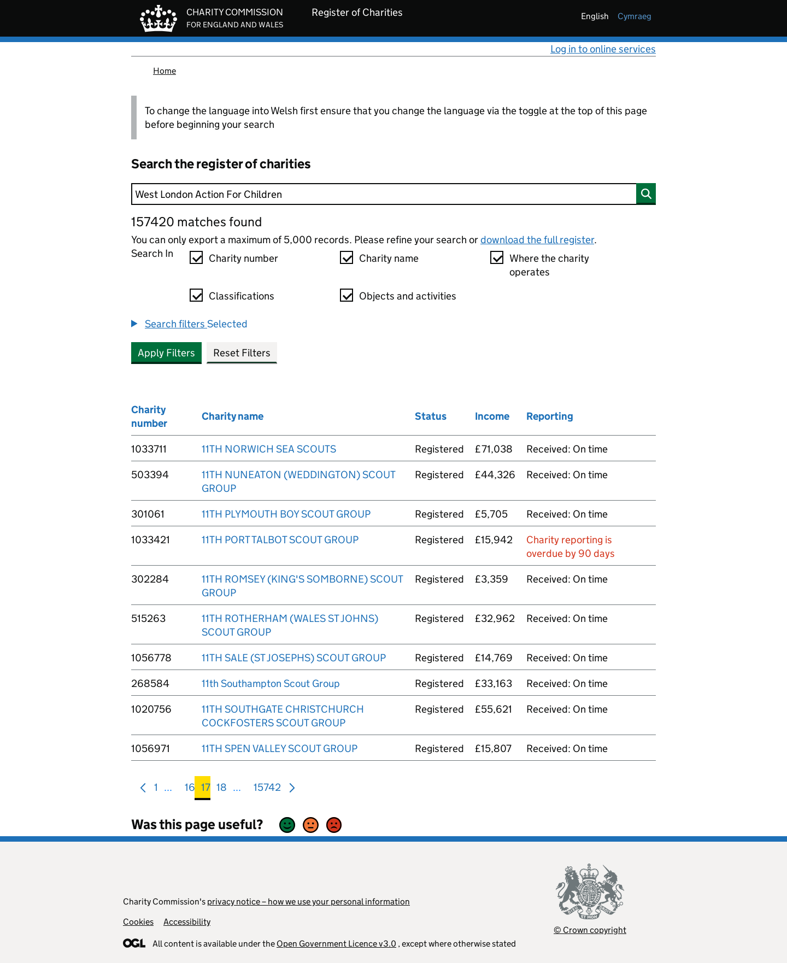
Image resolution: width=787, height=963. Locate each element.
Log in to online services (603, 49)
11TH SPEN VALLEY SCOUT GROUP (279, 748)
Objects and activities (407, 296)
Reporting (549, 416)
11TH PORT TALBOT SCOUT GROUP (280, 539)
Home (164, 71)
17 (205, 789)
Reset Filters (242, 353)
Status (431, 416)
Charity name (389, 258)
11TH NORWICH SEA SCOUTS (269, 449)
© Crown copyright (590, 930)
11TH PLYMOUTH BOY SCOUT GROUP (286, 514)
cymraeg (634, 16)
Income (492, 416)
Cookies (138, 922)
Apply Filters (166, 353)
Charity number (243, 258)
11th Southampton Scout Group (271, 683)
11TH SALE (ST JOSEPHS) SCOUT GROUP (294, 657)
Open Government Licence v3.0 (336, 943)
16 (190, 789)
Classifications (241, 296)
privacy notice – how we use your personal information (308, 901)
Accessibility (186, 922)
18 (221, 789)
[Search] (393, 194)
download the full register (537, 239)
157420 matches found (196, 222)
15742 (267, 789)
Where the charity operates (549, 265)
